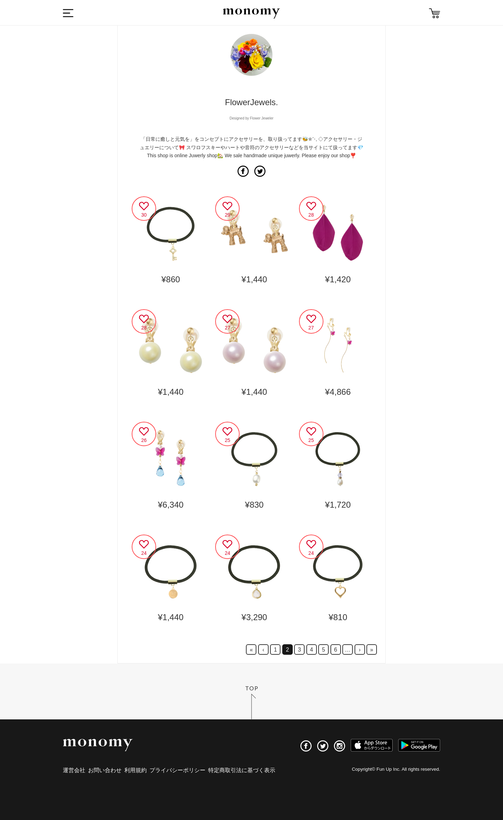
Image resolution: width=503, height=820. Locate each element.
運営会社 (74, 770)
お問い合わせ (105, 770)
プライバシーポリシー (177, 770)
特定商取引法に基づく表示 (241, 770)
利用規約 (135, 770)
